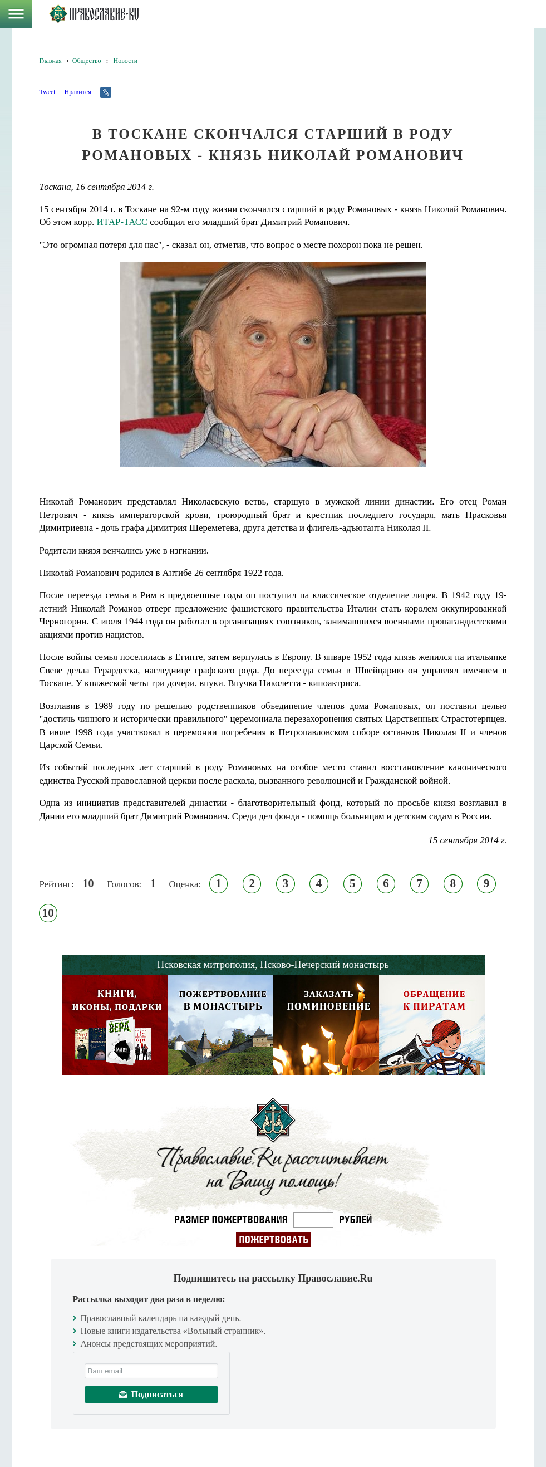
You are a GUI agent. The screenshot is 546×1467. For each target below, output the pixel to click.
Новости (126, 61)
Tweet (48, 92)
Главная (51, 61)
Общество (86, 61)
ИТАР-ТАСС (121, 222)
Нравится (77, 92)
